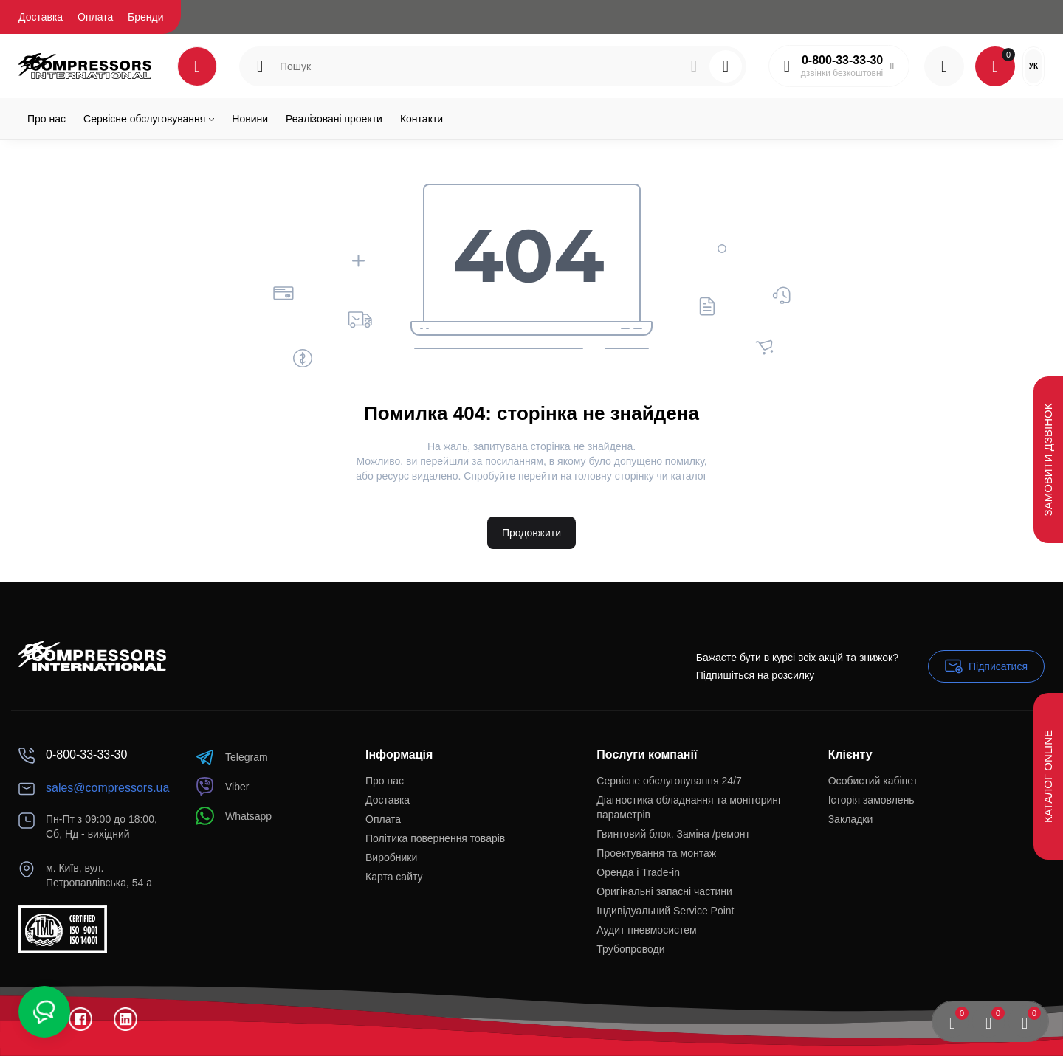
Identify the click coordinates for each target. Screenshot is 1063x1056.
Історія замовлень (871, 800)
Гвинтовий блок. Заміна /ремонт (673, 834)
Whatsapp (234, 816)
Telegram (232, 757)
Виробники (391, 857)
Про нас (384, 781)
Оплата (95, 17)
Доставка (40, 17)
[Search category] (260, 66)
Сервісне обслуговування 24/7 (668, 781)
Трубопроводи (630, 949)
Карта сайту (394, 877)
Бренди (145, 17)
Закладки (850, 819)
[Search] (694, 66)
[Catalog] (197, 66)
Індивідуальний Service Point (665, 911)
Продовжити (531, 533)
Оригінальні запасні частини (664, 891)
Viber (222, 786)
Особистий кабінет (873, 781)
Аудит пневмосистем (646, 930)
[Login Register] (944, 66)
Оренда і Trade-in (638, 872)
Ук (1033, 66)
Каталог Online (1048, 776)
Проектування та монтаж (656, 853)
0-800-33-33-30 (842, 60)
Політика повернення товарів (435, 838)
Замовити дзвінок (1048, 459)
